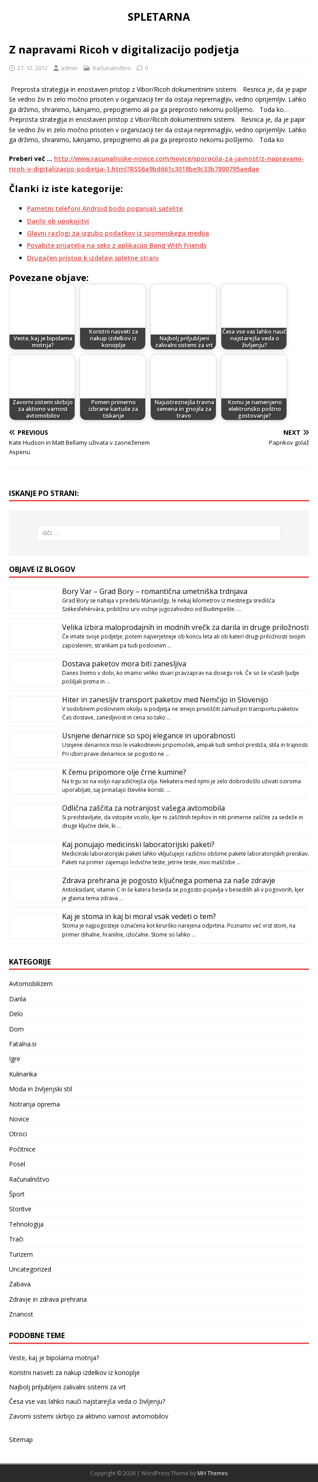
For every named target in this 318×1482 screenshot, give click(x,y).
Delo (16, 1013)
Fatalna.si (22, 1044)
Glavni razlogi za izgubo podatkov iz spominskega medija (118, 233)
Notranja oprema (34, 1104)
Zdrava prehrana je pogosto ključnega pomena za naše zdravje (168, 880)
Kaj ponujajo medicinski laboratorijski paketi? (138, 844)
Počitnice (22, 1149)
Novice (19, 1119)
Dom (16, 1029)
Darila (17, 999)
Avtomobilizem (31, 983)
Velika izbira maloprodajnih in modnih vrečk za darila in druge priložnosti (185, 627)
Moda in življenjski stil (40, 1089)
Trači (16, 1239)
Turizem (21, 1254)
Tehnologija (26, 1224)
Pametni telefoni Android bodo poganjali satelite (105, 208)
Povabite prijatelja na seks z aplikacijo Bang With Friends (116, 245)
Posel (17, 1164)
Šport (17, 1194)
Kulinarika (23, 1074)
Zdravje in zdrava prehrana (48, 1299)
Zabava (20, 1284)
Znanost (21, 1314)
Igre (14, 1058)
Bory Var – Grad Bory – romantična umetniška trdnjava (154, 591)
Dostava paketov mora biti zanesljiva (124, 664)
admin (69, 68)
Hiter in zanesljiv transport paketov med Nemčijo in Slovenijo (165, 700)
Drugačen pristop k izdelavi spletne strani (93, 258)
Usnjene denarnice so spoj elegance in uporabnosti (148, 736)
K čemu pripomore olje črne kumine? (124, 772)
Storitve (20, 1209)
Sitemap (21, 1439)
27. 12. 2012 (32, 68)
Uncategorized (30, 1269)
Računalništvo (112, 68)
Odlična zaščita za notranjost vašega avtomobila (143, 808)
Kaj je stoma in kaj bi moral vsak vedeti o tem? (139, 916)
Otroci (18, 1133)
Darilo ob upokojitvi (58, 221)
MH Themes (212, 1473)
